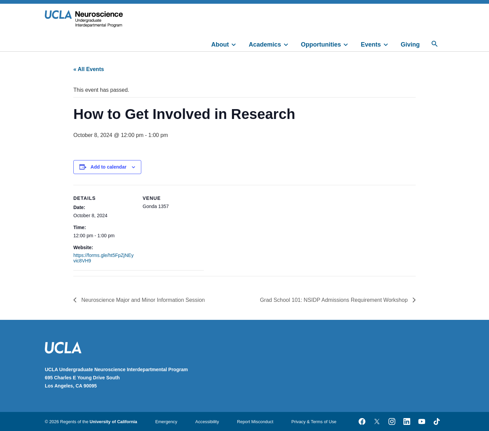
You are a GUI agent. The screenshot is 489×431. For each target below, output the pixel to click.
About (220, 44)
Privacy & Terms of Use (314, 421)
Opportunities (321, 44)
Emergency (166, 421)
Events (371, 44)
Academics (265, 44)
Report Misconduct (255, 421)
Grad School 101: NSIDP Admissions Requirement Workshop (334, 300)
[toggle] (237, 43)
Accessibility (207, 421)
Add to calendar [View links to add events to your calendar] (109, 167)
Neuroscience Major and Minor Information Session (142, 300)
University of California (113, 421)
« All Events (88, 69)
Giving (410, 44)
